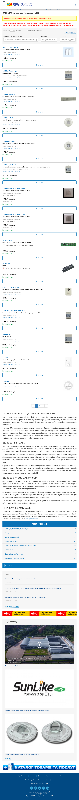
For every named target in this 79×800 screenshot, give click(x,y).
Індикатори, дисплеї (12, 537)
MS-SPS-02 (6, 334)
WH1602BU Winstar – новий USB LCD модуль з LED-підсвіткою (25, 597)
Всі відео (8, 758)
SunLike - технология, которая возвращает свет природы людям (27, 710)
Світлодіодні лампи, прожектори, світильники (20, 545)
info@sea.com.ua (32, 519)
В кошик (39, 65)
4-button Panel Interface (10, 287)
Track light (6, 381)
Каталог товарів (39, 524)
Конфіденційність (30, 780)
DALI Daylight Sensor (9, 118)
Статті (10, 565)
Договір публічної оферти (46, 780)
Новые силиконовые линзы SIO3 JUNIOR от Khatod (22, 754)
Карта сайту (49, 776)
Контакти (33, 776)
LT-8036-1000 (7, 240)
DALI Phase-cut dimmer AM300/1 (13, 311)
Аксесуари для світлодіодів (14, 558)
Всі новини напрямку (12, 606)
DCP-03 (5, 358)
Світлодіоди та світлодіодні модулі (16, 529)
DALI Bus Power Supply (10, 71)
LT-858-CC (6, 264)
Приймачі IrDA (10, 550)
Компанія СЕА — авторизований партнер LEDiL (20, 579)
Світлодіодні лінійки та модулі (15, 554)
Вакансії (58, 776)
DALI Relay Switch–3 (9, 165)
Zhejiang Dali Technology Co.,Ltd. (11, 54)
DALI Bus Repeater (8, 94)
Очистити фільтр (70, 32)
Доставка (41, 776)
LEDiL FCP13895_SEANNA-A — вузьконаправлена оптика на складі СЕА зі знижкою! (33, 588)
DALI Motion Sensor (9, 141)
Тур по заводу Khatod (12, 666)
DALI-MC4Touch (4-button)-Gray (13, 188)
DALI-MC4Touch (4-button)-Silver (14, 214)
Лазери (7, 533)
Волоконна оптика (11, 541)
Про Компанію (23, 776)
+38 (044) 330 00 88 (41, 794)
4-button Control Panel (10, 47)
